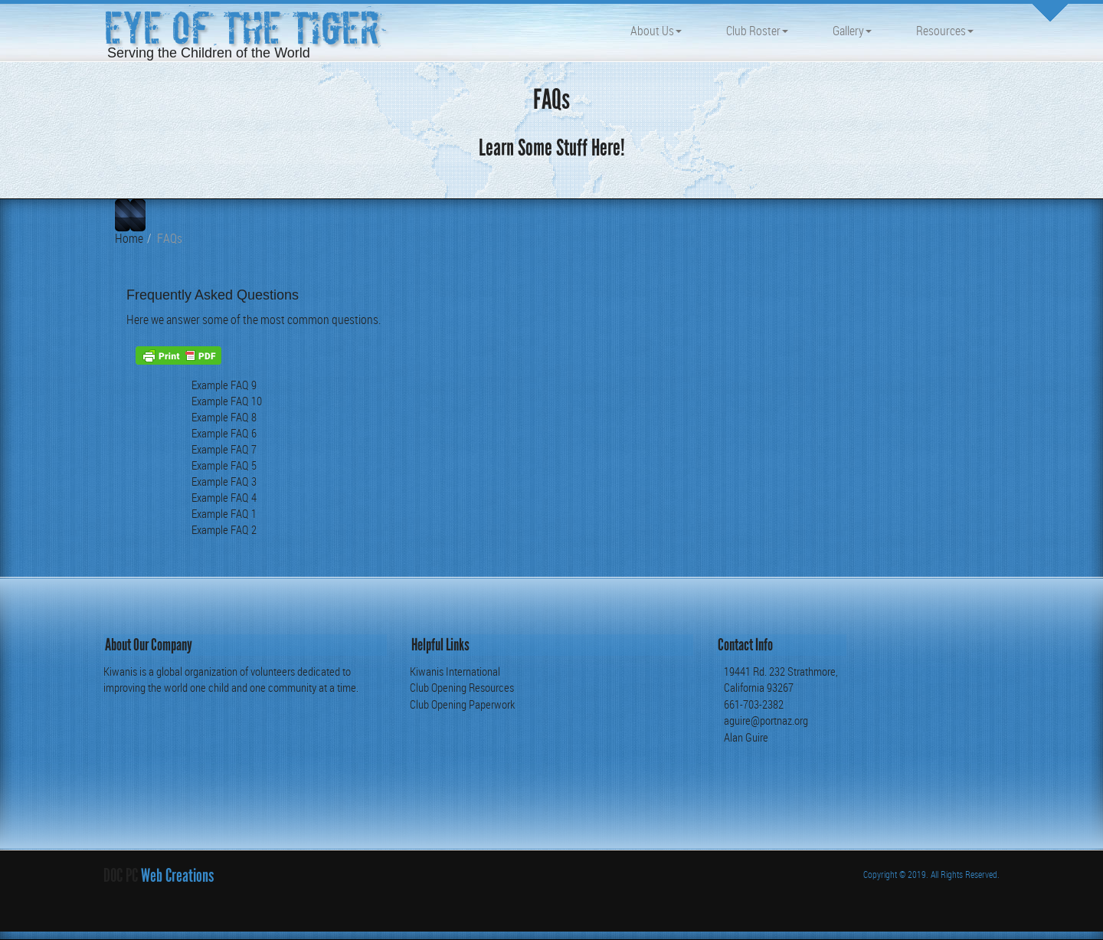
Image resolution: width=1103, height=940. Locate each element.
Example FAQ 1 (224, 513)
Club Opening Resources (462, 687)
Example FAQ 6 (224, 433)
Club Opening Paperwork (462, 704)
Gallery (852, 30)
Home (129, 238)
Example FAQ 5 (224, 465)
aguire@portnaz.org (766, 720)
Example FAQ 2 (224, 529)
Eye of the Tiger (241, 29)
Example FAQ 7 (224, 449)
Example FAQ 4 (224, 497)
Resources (945, 30)
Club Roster (757, 30)
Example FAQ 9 (224, 385)
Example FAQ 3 (224, 481)
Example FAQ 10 (226, 401)
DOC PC (120, 875)
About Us (656, 30)
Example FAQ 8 (224, 417)
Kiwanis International (455, 671)
